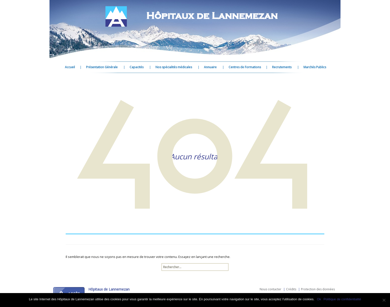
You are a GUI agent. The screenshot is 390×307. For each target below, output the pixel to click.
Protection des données (318, 289)
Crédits (291, 289)
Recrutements (282, 67)
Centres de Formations (245, 67)
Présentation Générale (102, 67)
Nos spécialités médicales (173, 67)
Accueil (70, 67)
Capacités (137, 67)
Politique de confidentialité (342, 299)
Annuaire (210, 67)
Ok (319, 299)
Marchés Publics (314, 67)
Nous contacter (270, 289)
